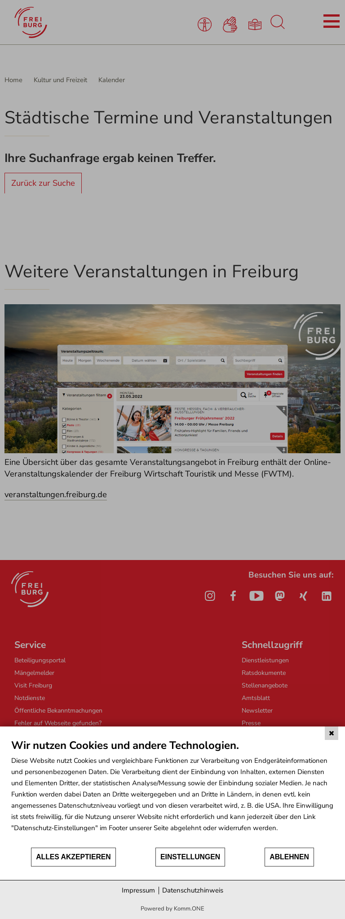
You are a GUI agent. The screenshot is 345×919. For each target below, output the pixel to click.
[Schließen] (331, 733)
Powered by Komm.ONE (172, 909)
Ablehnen (289, 857)
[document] (172, 792)
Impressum (138, 890)
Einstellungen (190, 857)
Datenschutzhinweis (192, 890)
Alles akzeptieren (73, 857)
